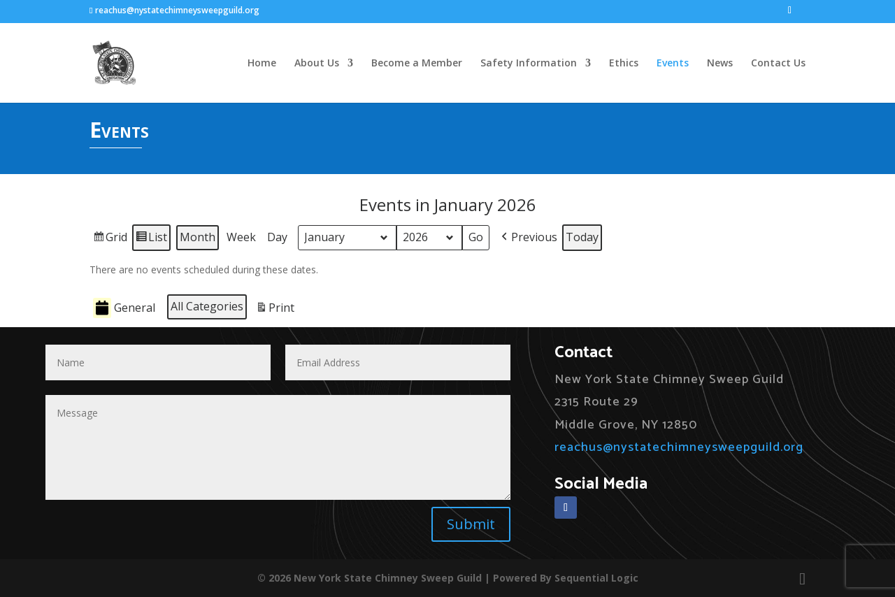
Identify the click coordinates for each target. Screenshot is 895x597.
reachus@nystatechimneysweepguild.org (678, 447)
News (720, 63)
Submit (471, 524)
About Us (316, 63)
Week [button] (241, 237)
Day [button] (277, 237)
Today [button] (582, 237)
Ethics (623, 63)
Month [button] (197, 237)
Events (673, 63)
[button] (528, 237)
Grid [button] (109, 239)
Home (262, 63)
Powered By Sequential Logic (565, 577)
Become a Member (416, 63)
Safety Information (528, 63)
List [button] (151, 239)
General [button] (124, 308)
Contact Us (778, 63)
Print (274, 310)
